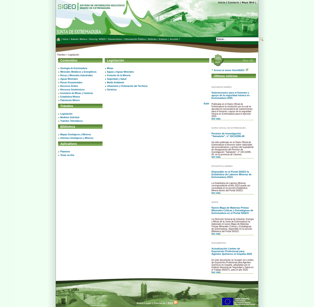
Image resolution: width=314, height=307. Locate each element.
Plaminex (65, 151)
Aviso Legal (144, 303)
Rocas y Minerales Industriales (76, 75)
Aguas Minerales (69, 79)
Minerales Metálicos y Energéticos (78, 72)
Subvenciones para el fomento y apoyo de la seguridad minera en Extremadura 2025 (230, 95)
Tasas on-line (67, 155)
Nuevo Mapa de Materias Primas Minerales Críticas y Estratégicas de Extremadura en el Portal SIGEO (232, 210)
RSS (172, 303)
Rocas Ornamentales (71, 82)
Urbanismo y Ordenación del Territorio (127, 86)
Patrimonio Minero (70, 100)
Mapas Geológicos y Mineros (75, 134)
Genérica (112, 89)
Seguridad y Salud (116, 79)
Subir (206, 103)
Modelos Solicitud (69, 117)
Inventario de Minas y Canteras (76, 93)
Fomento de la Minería (119, 75)
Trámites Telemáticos (71, 121)
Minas (110, 68)
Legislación (66, 114)
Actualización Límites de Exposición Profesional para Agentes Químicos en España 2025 (231, 251)
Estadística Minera (70, 97)
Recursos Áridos (69, 86)
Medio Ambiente (115, 82)
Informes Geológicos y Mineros (76, 138)
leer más (216, 119)
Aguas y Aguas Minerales (120, 72)
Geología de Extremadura (73, 68)
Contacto (233, 2)
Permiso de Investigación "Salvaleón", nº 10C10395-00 (227, 135)
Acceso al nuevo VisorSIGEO (231, 70)
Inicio (221, 2)
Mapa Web (248, 2)
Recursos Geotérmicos (72, 89)
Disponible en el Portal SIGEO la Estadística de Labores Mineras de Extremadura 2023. (231, 174)
